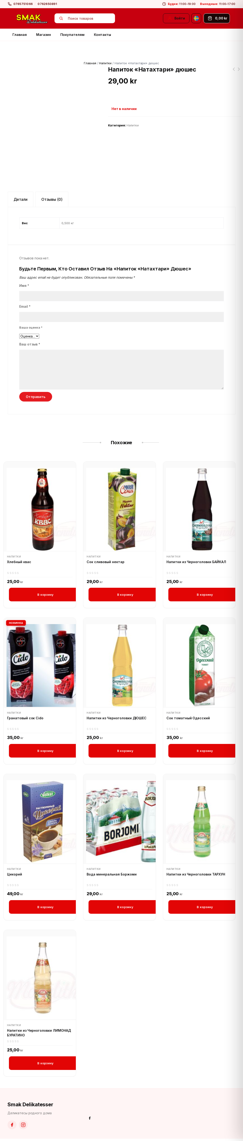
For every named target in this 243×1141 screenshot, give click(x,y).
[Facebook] (12, 1127)
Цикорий (14, 875)
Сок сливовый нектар (105, 562)
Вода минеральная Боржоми (111, 875)
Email (25, 306)
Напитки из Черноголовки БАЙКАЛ (196, 562)
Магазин (43, 35)
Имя (24, 286)
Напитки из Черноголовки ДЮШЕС (117, 719)
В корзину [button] (45, 594)
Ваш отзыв (29, 344)
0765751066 (23, 4)
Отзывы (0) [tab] (51, 199)
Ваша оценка (30, 327)
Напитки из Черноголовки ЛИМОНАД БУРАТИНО (39, 1034)
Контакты (102, 35)
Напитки (105, 63)
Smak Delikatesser (30, 1107)
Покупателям (72, 35)
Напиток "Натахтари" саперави (233, 72)
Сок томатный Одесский (188, 719)
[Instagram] (23, 1127)
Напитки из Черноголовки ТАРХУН (195, 875)
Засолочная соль (238, 72)
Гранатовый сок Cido (25, 719)
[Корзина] (217, 18)
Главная (19, 35)
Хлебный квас (19, 562)
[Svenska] (196, 18)
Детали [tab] (21, 199)
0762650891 (47, 4)
